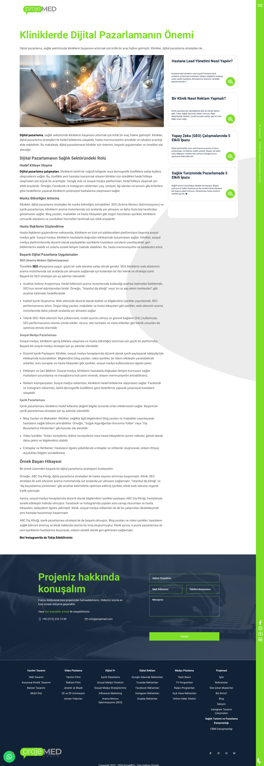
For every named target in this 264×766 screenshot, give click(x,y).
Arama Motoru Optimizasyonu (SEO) (110, 700)
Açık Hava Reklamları (184, 693)
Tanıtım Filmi (73, 677)
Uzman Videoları (73, 698)
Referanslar (221, 682)
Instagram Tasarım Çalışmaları (221, 711)
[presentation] (175, 625)
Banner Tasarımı (36, 687)
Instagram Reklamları (147, 693)
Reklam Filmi (73, 682)
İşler (221, 677)
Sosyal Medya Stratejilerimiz (110, 687)
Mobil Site (36, 693)
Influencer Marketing (110, 693)
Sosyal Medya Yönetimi (110, 682)
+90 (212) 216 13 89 (52, 619)
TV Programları (184, 682)
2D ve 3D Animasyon (73, 693)
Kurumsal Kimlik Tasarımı (36, 682)
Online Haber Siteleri (184, 698)
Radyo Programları (184, 687)
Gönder (184, 636)
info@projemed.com (99, 619)
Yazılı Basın (184, 677)
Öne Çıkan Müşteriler (221, 687)
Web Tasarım (36, 677)
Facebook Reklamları (147, 687)
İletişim (221, 704)
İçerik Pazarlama (110, 677)
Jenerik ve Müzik (73, 687)
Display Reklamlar (147, 698)
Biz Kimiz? (221, 693)
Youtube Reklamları (147, 682)
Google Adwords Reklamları (147, 677)
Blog (221, 698)
